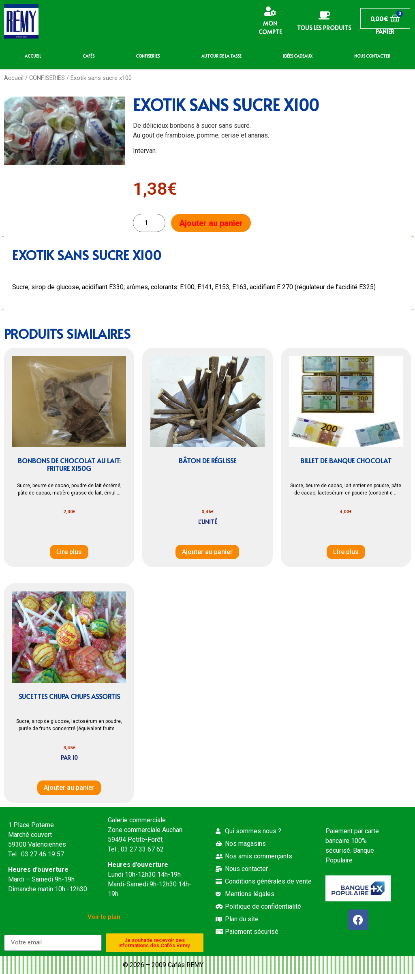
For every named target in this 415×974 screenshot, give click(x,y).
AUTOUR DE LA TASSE (221, 56)
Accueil (14, 78)
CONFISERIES (148, 56)
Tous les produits (324, 28)
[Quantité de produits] (149, 223)
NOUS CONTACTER (372, 56)
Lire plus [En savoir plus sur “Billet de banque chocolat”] (346, 552)
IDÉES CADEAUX (297, 56)
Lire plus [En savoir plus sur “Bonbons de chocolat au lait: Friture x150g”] (69, 552)
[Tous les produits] (324, 15)
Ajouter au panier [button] (207, 552)
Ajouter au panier (211, 223)
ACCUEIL (33, 56)
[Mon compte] (270, 11)
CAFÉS (88, 56)
